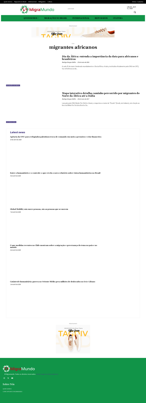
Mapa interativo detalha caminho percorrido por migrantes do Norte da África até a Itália (100, 94)
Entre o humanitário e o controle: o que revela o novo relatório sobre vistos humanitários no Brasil (55, 173)
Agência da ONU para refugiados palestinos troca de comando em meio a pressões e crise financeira (55, 137)
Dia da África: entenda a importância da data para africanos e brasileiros (100, 58)
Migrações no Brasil (13, 85)
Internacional (11, 122)
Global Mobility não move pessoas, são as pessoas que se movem (39, 209)
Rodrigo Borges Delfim (69, 62)
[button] (135, 12)
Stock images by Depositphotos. (47, 374)
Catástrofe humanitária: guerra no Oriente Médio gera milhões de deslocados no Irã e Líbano (52, 282)
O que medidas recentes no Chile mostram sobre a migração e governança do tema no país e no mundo (53, 246)
